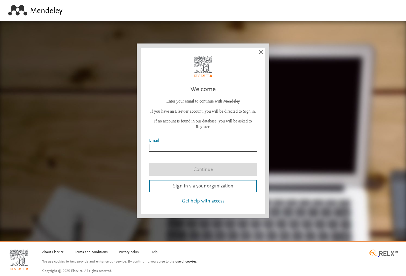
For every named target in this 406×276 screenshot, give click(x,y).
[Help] (153, 252)
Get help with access (203, 201)
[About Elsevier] (52, 252)
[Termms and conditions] (91, 252)
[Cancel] (261, 52)
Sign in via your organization (203, 186)
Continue (203, 169)
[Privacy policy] (129, 252)
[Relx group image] (383, 253)
